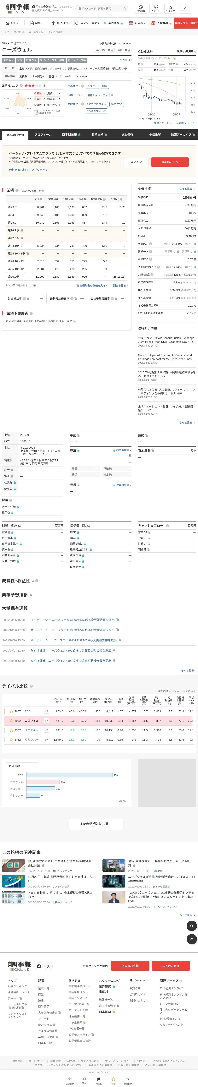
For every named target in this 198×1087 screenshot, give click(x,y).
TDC (28, 711)
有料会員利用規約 (130, 1065)
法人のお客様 (172, 966)
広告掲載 (54, 1061)
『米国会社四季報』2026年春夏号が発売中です (47, 6)
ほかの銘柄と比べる (94, 823)
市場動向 (158, 871)
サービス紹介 (34, 1061)
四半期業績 (69, 134)
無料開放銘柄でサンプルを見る (28, 169)
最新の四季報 (15, 135)
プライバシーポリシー (119, 1061)
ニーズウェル (36, 32)
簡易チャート (161, 123)
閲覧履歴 (141, 8)
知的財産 (143, 1061)
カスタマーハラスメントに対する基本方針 (56, 1065)
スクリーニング (87, 23)
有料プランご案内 (186, 23)
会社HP (124, 60)
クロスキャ (32, 730)
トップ (12, 23)
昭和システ (32, 739)
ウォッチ (170, 9)
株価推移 (155, 134)
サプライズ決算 (61, 887)
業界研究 (112, 23)
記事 (37, 23)
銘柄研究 (61, 23)
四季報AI (161, 23)
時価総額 (14, 766)
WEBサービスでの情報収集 (82, 1061)
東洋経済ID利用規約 (100, 1065)
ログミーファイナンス (165, 907)
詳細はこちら (176, 161)
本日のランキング (62, 871)
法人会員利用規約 (157, 1065)
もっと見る (185, 189)
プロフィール (43, 134)
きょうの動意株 (162, 887)
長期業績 (97, 134)
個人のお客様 (134, 966)
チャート (155, 8)
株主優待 (127, 134)
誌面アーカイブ (181, 134)
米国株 (137, 23)
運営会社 (15, 1061)
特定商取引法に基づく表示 (171, 1061)
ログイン (185, 9)
